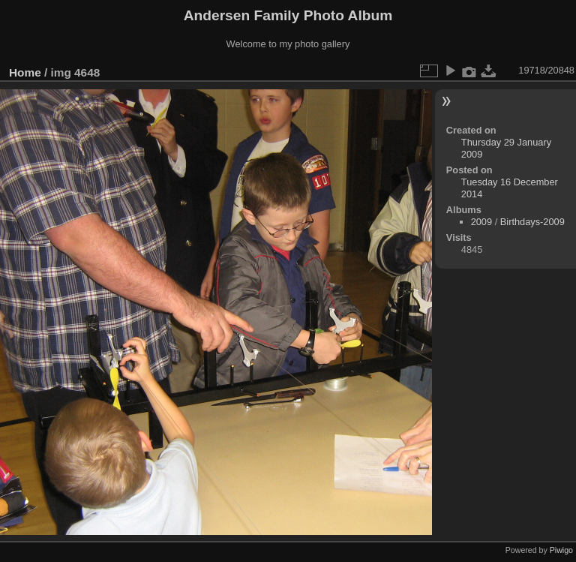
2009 (481, 221)
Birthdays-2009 (532, 221)
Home (25, 72)
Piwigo (561, 549)
